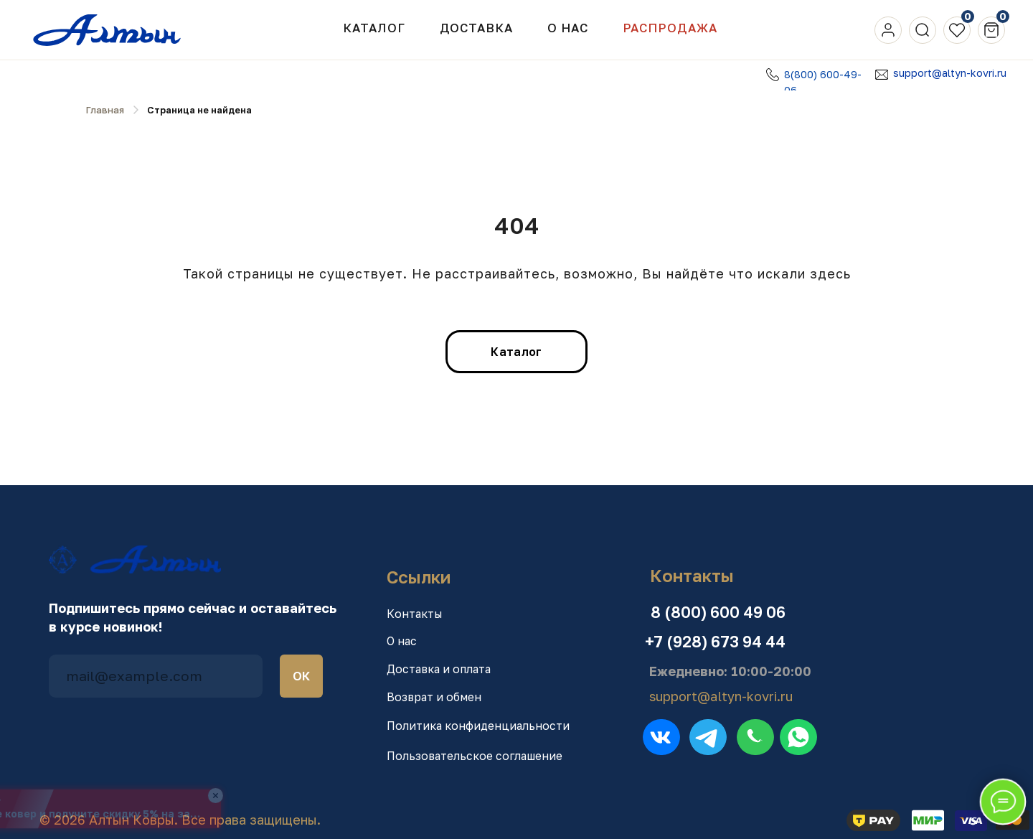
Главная (105, 110)
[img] (888, 30)
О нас (402, 640)
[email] (156, 676)
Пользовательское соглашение (474, 755)
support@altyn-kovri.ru (949, 73)
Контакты (415, 613)
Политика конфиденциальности (478, 725)
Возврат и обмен (434, 696)
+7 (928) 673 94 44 (715, 641)
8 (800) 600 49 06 (718, 612)
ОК (301, 676)
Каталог (374, 28)
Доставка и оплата (439, 668)
